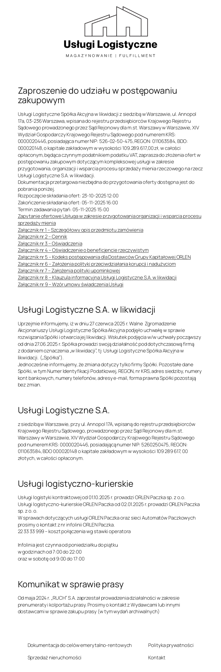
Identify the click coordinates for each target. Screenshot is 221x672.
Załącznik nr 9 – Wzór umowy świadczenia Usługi (70, 284)
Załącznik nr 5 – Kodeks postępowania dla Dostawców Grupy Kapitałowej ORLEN (104, 257)
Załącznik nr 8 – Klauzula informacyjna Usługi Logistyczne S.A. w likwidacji (97, 277)
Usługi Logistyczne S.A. (64, 410)
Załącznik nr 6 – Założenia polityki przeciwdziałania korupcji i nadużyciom (97, 264)
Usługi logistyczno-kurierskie (75, 483)
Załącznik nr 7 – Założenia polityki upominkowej (69, 270)
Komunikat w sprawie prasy (71, 584)
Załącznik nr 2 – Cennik (42, 236)
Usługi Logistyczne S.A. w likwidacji (86, 309)
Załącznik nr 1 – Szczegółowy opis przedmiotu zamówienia (81, 229)
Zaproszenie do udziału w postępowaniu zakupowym (97, 95)
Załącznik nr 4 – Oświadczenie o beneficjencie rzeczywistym (83, 250)
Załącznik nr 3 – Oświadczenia (50, 243)
